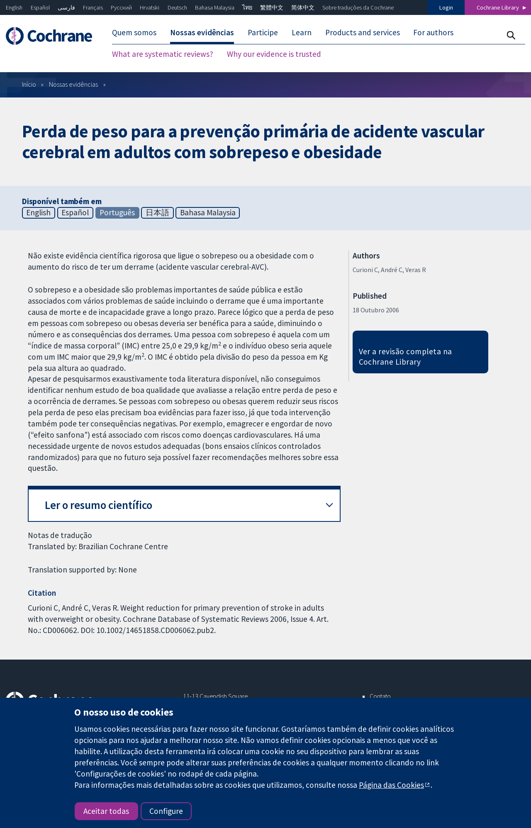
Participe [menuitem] (263, 32)
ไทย (247, 7)
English (14, 7)
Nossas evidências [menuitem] (202, 32)
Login (446, 7)
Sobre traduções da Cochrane (358, 7)
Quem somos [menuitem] (134, 32)
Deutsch (177, 7)
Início (29, 84)
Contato (380, 696)
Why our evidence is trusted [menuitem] (274, 54)
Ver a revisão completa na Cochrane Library (405, 356)
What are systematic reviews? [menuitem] (162, 54)
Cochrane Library (498, 7)
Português (117, 212)
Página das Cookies (391, 785)
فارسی (66, 7)
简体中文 (302, 7)
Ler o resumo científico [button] (98, 505)
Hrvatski (149, 7)
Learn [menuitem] (302, 32)
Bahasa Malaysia (214, 7)
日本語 (157, 212)
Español (40, 7)
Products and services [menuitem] (362, 32)
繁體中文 (271, 7)
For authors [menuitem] (433, 32)
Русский (121, 7)
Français (93, 7)
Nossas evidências (73, 84)
